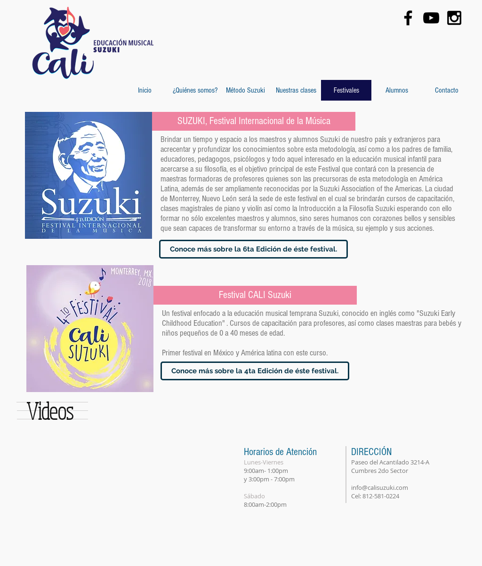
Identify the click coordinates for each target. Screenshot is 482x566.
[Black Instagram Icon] (454, 18)
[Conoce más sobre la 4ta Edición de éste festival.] (255, 371)
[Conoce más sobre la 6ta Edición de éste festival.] (253, 249)
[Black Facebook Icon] (408, 18)
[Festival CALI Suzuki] (255, 295)
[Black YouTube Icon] (431, 18)
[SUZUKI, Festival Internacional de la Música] (253, 121)
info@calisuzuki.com (379, 487)
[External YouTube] (105, 502)
